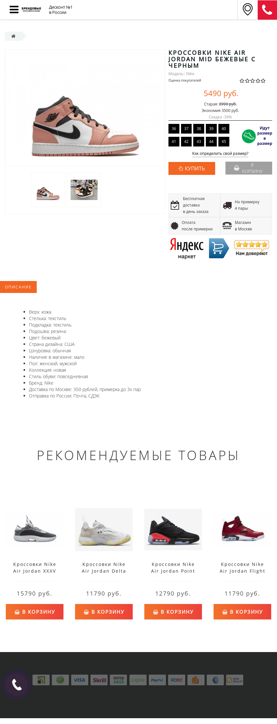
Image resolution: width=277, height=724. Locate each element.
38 (198, 128)
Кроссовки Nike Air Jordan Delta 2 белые (104, 571)
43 (198, 141)
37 (186, 128)
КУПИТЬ (195, 168)
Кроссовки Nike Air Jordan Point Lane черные (173, 571)
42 (186, 141)
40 (224, 128)
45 (224, 141)
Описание (18, 287)
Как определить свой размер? (220, 153)
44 (211, 141)
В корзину (248, 168)
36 (174, 128)
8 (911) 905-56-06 (267, 10)
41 (174, 141)
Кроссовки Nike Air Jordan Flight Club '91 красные (242, 571)
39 (211, 128)
